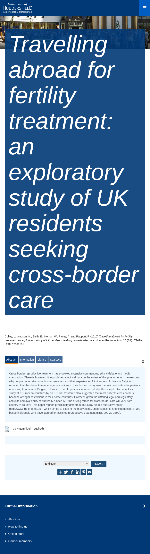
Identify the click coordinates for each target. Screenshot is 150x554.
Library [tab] (42, 359)
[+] (142, 361)
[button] (7, 429)
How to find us (17, 526)
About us (14, 519)
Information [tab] (27, 359)
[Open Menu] (144, 8)
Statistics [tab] (55, 359)
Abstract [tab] (11, 359)
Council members (20, 541)
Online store (16, 533)
